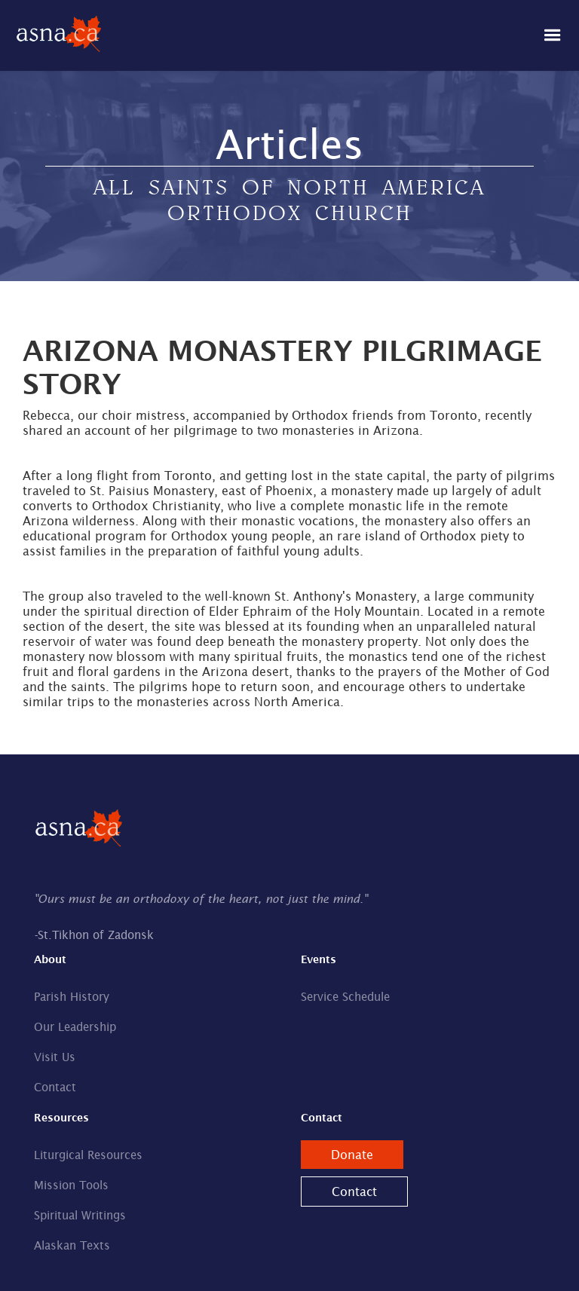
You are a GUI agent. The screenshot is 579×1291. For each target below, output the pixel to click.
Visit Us (54, 1057)
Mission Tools (71, 1185)
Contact (55, 1087)
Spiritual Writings (80, 1215)
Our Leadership (75, 1026)
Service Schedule (345, 996)
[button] (552, 35)
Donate (352, 1154)
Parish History (71, 996)
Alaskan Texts (72, 1245)
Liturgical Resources (88, 1155)
